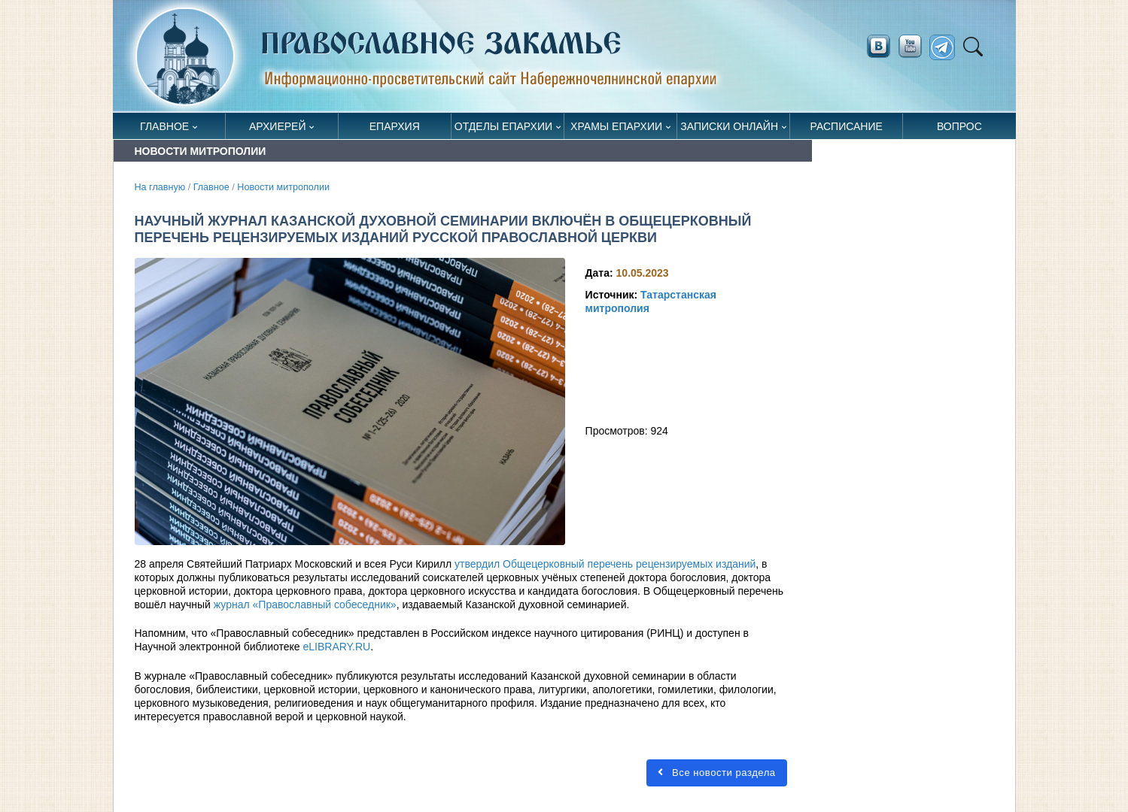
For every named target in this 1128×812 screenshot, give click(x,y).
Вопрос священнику (959, 129)
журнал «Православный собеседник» (305, 604)
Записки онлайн (729, 126)
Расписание (846, 126)
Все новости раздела (715, 772)
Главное (164, 126)
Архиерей (277, 126)
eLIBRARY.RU (336, 647)
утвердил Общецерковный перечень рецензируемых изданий (605, 564)
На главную (160, 187)
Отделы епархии (503, 126)
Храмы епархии (616, 126)
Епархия (394, 126)
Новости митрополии (283, 187)
